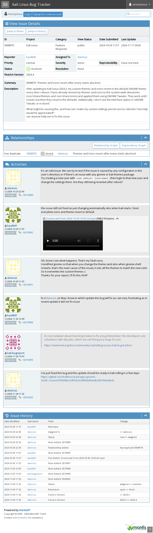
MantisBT (24, 510)
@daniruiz (50, 298)
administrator (20, 517)
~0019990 (27, 232)
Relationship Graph (106, 145)
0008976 (31, 153)
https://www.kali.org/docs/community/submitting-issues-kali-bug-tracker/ (88, 345)
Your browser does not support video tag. (73, 235)
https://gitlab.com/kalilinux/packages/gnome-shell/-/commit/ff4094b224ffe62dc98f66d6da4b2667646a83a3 (77, 378)
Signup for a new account (47, 14)
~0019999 (27, 360)
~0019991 (27, 284)
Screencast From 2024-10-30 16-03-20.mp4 (71, 218)
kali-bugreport (15, 353)
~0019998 (27, 322)
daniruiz (82, 57)
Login (28, 14)
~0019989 (27, 195)
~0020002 (27, 397)
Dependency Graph (134, 145)
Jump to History (37, 31)
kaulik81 (31, 57)
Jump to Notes (15, 31)
